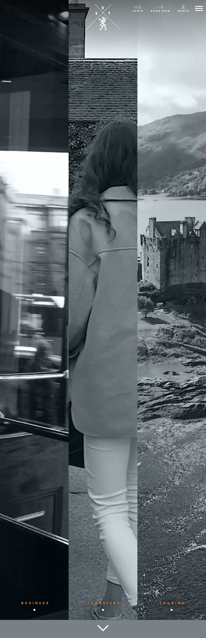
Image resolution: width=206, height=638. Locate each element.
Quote (184, 11)
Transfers (104, 611)
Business (34, 611)
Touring (172, 609)
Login (138, 11)
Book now (161, 11)
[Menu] (199, 9)
